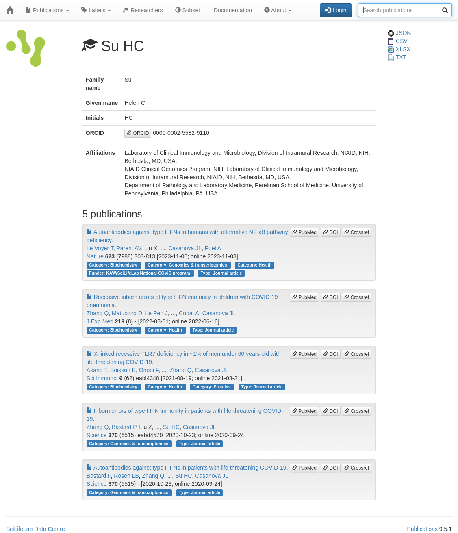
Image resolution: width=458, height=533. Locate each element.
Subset (187, 10)
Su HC (171, 427)
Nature (95, 256)
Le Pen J (156, 313)
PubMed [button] (304, 232)
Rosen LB (126, 475)
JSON (399, 33)
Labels (96, 10)
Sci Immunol (102, 378)
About (278, 10)
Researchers (143, 10)
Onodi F (148, 370)
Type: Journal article (221, 273)
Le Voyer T (100, 248)
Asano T (97, 370)
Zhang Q (98, 313)
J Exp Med (100, 321)
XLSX (399, 49)
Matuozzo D (127, 313)
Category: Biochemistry (113, 264)
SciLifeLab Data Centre (35, 529)
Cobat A (189, 313)
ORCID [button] (138, 133)
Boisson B (123, 370)
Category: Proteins (212, 386)
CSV (398, 41)
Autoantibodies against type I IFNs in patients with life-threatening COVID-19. (187, 467)
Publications (47, 10)
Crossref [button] (356, 232)
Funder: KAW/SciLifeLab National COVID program (140, 273)
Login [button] (335, 10)
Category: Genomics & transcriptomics (188, 264)
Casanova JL (185, 248)
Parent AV (129, 248)
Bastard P (124, 427)
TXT (397, 57)
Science (97, 435)
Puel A (213, 248)
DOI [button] (330, 232)
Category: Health (255, 264)
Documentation (232, 10)
